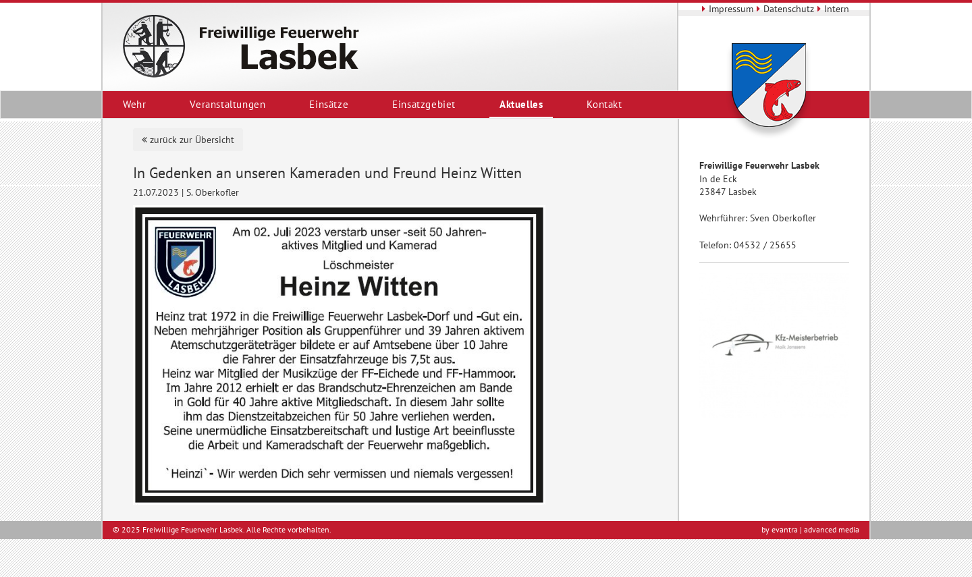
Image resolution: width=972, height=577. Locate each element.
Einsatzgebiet (424, 104)
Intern (831, 9)
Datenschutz (783, 9)
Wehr (134, 104)
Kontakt (604, 104)
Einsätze (328, 104)
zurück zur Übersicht (188, 140)
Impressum (726, 9)
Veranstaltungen (227, 104)
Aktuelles (521, 104)
